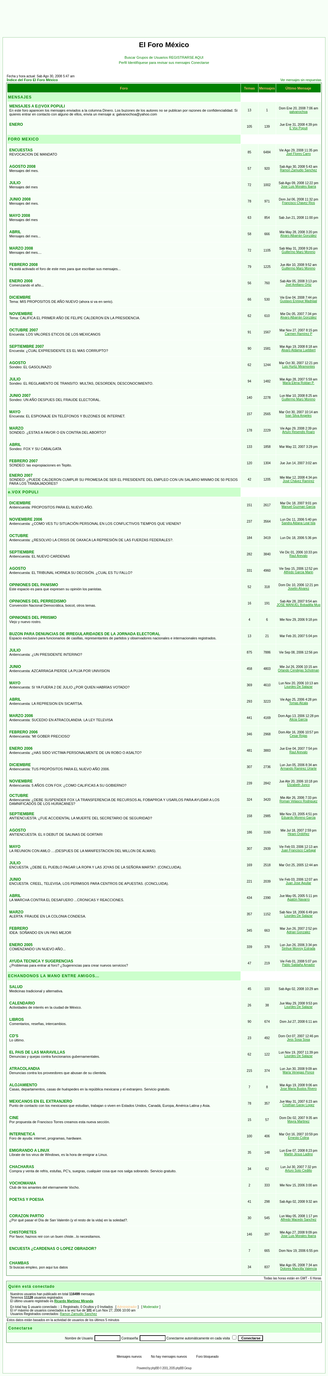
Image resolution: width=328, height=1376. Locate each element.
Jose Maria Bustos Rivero (298, 1088)
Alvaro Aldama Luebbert (298, 350)
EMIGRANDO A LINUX (29, 1150)
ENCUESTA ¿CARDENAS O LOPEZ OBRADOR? (52, 1248)
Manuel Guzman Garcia (299, 507)
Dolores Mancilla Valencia (298, 1268)
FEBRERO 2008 (23, 264)
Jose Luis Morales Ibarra (298, 186)
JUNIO (15, 666)
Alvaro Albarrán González (298, 235)
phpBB (155, 1368)
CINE (14, 1117)
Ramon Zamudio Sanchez (298, 170)
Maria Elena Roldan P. (298, 383)
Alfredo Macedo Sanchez (298, 1219)
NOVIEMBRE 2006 (25, 519)
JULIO (14, 183)
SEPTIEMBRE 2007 (26, 346)
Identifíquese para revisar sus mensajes (159, 62)
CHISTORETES (23, 1232)
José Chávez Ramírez (298, 481)
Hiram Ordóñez (298, 834)
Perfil (123, 62)
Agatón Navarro (298, 899)
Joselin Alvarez (298, 588)
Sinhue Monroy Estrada (299, 948)
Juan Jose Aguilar (298, 883)
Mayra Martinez (298, 1121)
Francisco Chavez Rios (298, 203)
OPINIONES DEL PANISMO (33, 585)
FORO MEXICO (23, 139)
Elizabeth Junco (298, 785)
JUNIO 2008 (20, 199)
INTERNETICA (22, 1134)
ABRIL (15, 232)
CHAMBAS (19, 1263)
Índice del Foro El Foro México (32, 80)
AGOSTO (17, 363)
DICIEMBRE (20, 297)
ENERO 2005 (21, 945)
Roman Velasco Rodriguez (298, 801)
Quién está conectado (31, 1286)
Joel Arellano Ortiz (298, 284)
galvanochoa (298, 112)
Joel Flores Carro (298, 154)
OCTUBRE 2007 (23, 330)
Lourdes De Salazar (298, 686)
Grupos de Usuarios (152, 57)
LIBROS (16, 1019)
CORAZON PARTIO (26, 1216)
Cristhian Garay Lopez (299, 1105)
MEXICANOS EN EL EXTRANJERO (40, 1101)
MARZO (16, 428)
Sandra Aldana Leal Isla (299, 523)
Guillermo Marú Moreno (298, 252)
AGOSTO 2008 (22, 166)
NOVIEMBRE (21, 314)
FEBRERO (18, 928)
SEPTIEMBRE (21, 552)
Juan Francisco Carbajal (298, 850)
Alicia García (298, 719)
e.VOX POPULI (23, 492)
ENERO (16, 124)
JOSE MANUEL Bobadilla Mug (298, 605)
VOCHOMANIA (22, 1183)
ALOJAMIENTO (23, 1085)
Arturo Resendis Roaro (298, 432)
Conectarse (200, 62)
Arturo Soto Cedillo (298, 1170)
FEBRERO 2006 (23, 732)
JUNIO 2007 (20, 395)
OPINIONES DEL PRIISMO (33, 617)
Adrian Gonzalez (298, 932)
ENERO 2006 (21, 748)
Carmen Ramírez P (298, 334)
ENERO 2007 (21, 475)
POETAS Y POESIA (26, 1199)
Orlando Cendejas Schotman (298, 670)
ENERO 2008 (21, 281)
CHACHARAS (21, 1167)
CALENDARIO (22, 1003)
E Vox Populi (298, 128)
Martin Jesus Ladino (298, 1154)
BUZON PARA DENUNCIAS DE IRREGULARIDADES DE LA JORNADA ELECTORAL (84, 634)
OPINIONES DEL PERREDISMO (37, 601)
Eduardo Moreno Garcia (298, 817)
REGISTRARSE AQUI (186, 57)
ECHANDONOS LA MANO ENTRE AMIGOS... (53, 976)
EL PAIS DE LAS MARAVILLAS (37, 1052)
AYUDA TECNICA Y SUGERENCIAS (41, 961)
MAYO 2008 (19, 215)
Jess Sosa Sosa (298, 1039)
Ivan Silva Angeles (298, 415)
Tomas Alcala (298, 703)
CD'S (13, 1036)
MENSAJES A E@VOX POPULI (37, 106)
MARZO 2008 (21, 248)
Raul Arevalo (298, 556)
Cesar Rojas (298, 736)
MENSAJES (20, 97)
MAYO (14, 412)
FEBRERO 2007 (23, 461)
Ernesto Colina (298, 1138)
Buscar (130, 57)
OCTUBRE (18, 536)
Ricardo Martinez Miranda (73, 1301)
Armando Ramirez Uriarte (298, 768)
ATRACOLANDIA (24, 1068)
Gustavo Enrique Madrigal (298, 301)
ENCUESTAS (21, 150)
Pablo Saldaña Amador (298, 965)
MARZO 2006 (21, 716)
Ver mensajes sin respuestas (300, 80)
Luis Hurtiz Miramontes (298, 366)
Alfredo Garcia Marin (298, 572)
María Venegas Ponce (298, 1072)
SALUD (15, 987)
